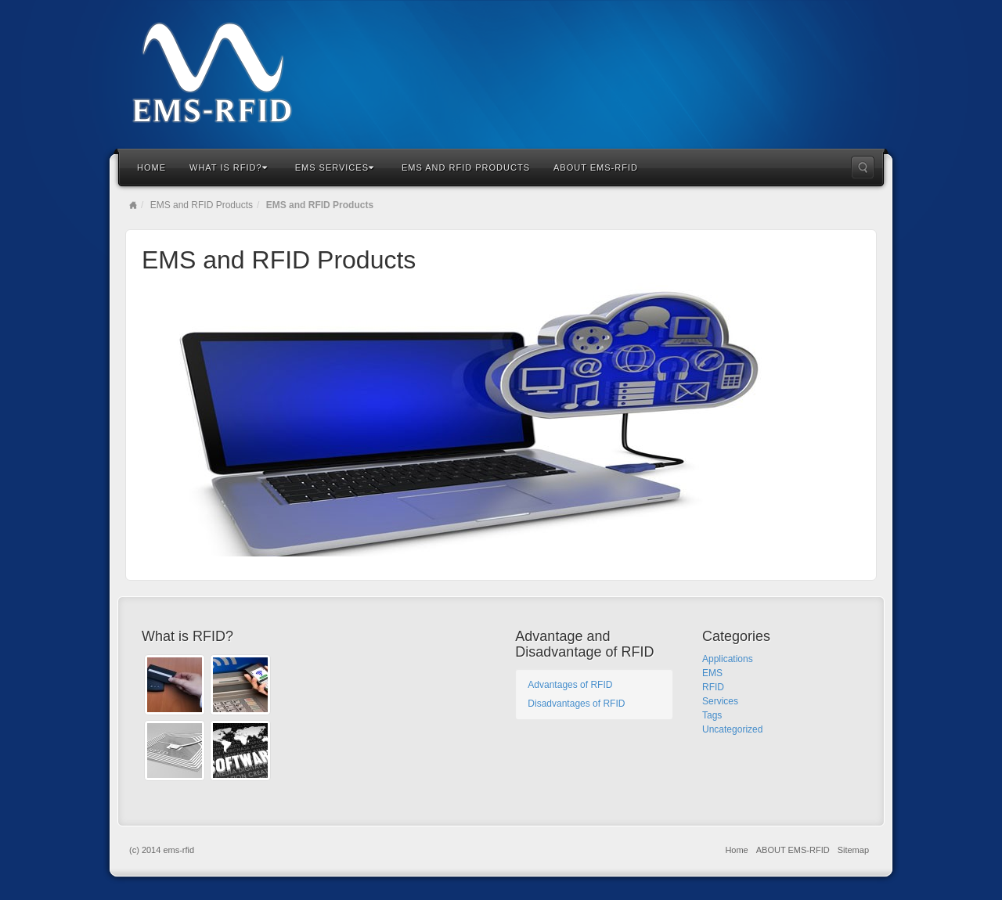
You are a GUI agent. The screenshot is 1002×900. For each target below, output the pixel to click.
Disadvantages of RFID (576, 703)
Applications (727, 658)
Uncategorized (732, 729)
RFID (713, 687)
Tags (712, 715)
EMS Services (334, 167)
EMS (712, 673)
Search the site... (862, 167)
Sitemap (853, 850)
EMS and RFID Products (466, 167)
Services (720, 701)
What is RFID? (228, 167)
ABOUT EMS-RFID (595, 167)
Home (151, 167)
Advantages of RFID (570, 684)
